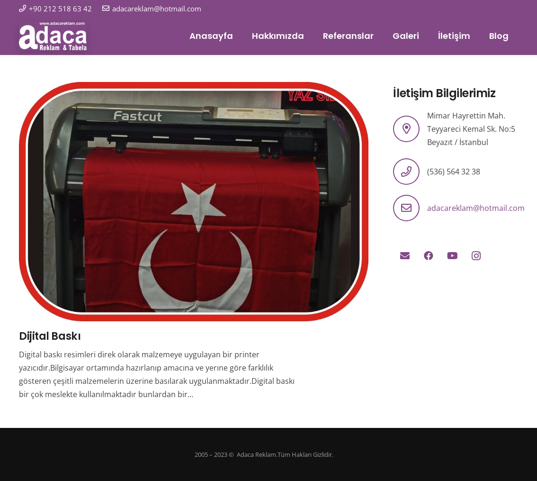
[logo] (53, 36)
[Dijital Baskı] (193, 88)
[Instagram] (476, 256)
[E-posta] (405, 256)
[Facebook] (428, 256)
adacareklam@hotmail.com (476, 208)
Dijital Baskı (50, 336)
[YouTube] (452, 256)
